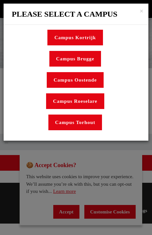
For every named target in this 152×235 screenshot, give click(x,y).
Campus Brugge (75, 58)
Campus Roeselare (75, 101)
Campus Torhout (75, 122)
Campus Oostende (75, 80)
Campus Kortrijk (75, 37)
